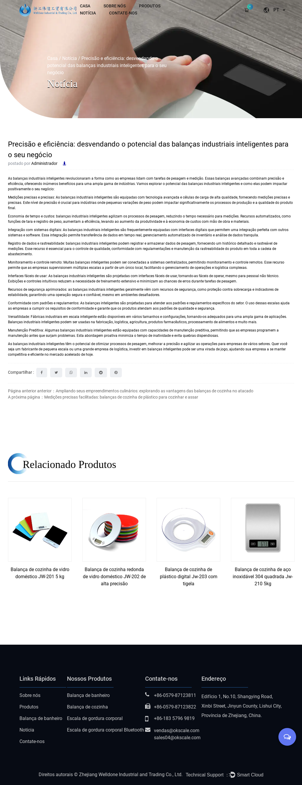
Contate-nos (123, 13)
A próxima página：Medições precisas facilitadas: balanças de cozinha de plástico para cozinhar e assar (103, 397)
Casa (85, 6)
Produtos (149, 6)
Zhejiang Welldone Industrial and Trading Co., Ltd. (131, 774)
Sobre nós (115, 6)
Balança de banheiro (40, 718)
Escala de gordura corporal (95, 718)
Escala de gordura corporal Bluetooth (105, 730)
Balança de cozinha (87, 707)
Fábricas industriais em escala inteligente (64, 317)
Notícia (88, 13)
